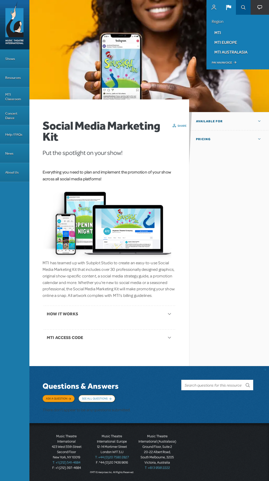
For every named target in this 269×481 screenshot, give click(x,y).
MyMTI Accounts (213, 7)
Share (182, 126)
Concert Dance (11, 115)
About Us (12, 172)
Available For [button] (209, 121)
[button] (228, 7)
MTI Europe (225, 42)
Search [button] (243, 7)
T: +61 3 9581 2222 (157, 468)
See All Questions (95, 398)
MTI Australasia (230, 52)
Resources (13, 77)
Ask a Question (56, 398)
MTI (217, 32)
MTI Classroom (13, 96)
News (9, 153)
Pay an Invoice (222, 62)
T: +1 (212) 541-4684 (66, 462)
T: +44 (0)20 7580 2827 (112, 457)
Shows (10, 59)
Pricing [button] (203, 139)
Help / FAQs (13, 134)
